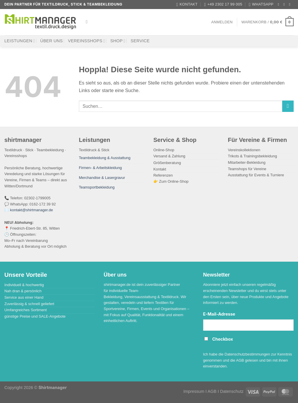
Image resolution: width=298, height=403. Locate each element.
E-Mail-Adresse (219, 314)
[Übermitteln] (288, 106)
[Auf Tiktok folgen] (290, 4)
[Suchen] (88, 22)
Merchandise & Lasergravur (102, 177)
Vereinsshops (86, 41)
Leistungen (19, 41)
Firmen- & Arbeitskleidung (100, 168)
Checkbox (222, 339)
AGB (212, 391)
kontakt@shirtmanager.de (31, 210)
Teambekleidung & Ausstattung (104, 158)
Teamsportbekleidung (97, 187)
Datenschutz (232, 391)
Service (140, 40)
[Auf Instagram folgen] (285, 4)
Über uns (51, 40)
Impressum (193, 391)
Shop (117, 41)
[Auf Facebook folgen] (279, 4)
